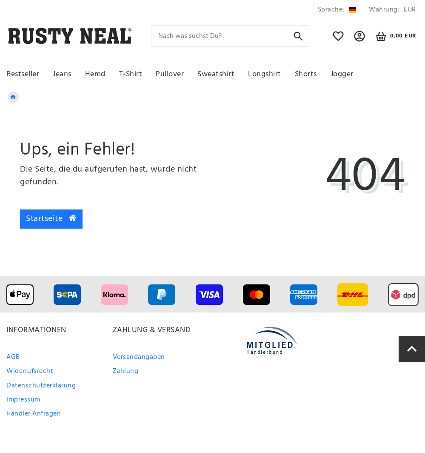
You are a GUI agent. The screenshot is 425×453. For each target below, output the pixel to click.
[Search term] (230, 36)
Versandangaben (139, 357)
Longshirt (264, 74)
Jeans (62, 74)
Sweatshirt (215, 74)
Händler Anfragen (33, 413)
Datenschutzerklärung (41, 385)
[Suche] (298, 36)
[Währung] (391, 10)
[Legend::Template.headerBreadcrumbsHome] (13, 97)
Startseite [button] (51, 219)
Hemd (95, 74)
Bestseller (22, 74)
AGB (13, 357)
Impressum (23, 399)
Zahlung (126, 371)
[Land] (337, 10)
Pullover (170, 74)
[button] (360, 40)
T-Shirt (131, 74)
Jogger (342, 74)
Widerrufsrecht (29, 371)
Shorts (306, 74)
